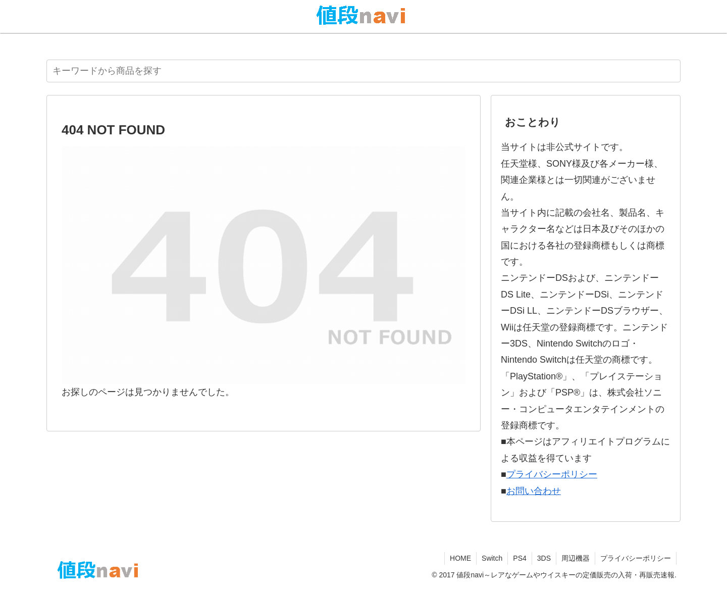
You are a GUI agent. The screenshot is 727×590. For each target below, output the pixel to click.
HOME (460, 558)
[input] (363, 71)
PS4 (519, 558)
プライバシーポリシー (551, 474)
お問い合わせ (533, 491)
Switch (492, 558)
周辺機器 (575, 558)
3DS (544, 558)
